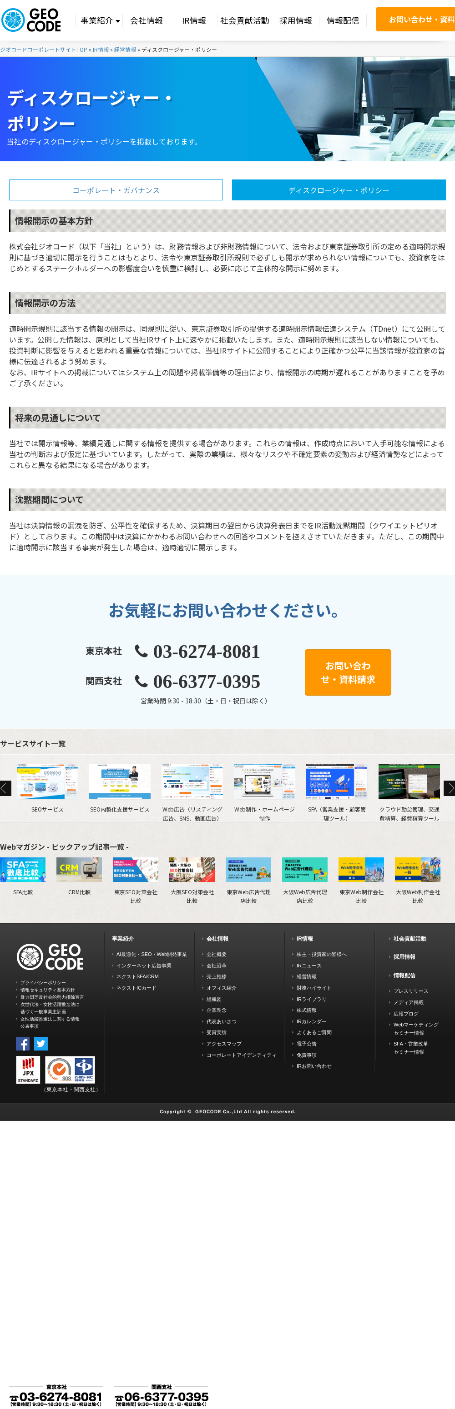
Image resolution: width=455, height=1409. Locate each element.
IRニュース (309, 965)
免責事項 (307, 1055)
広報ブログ (406, 1013)
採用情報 (295, 20)
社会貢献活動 (244, 20)
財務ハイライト (314, 988)
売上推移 (217, 976)
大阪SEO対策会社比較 (192, 880)
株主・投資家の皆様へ (322, 954)
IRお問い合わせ (314, 1066)
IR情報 (194, 20)
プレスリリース (411, 991)
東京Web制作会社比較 (361, 880)
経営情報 (125, 49)
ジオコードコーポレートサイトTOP (43, 49)
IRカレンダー (312, 1021)
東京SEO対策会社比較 (135, 880)
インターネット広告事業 (144, 965)
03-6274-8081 (207, 651)
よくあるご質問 (314, 1032)
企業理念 (217, 1010)
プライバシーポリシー (43, 982)
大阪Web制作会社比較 (417, 880)
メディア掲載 (409, 1002)
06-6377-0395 (207, 681)
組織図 (214, 999)
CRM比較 (79, 876)
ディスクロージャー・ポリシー (338, 189)
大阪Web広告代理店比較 (305, 880)
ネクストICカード (136, 988)
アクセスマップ (224, 1043)
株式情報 (307, 1010)
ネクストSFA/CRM (137, 976)
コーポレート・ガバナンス (116, 189)
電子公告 (307, 1043)
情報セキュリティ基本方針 (47, 989)
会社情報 (146, 20)
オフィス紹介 (222, 988)
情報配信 (343, 20)
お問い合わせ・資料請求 (348, 672)
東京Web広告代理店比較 (248, 880)
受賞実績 (217, 1032)
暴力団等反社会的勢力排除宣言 (52, 997)
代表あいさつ (222, 1021)
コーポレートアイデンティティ (242, 1055)
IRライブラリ (312, 999)
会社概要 (217, 954)
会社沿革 (217, 965)
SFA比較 (23, 876)
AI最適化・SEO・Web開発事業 (151, 954)
